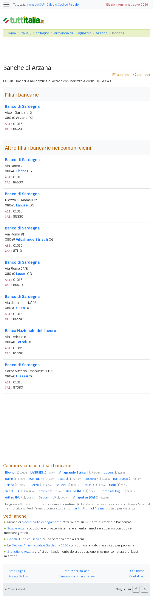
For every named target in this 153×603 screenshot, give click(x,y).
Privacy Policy (18, 576)
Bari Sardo (127, 479)
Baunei (67, 485)
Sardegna (41, 33)
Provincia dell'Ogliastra (72, 33)
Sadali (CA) (19, 491)
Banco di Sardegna (22, 106)
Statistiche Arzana (20, 552)
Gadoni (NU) (54, 497)
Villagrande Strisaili (32, 239)
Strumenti (137, 571)
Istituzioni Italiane (76, 571)
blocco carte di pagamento (42, 522)
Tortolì (21, 342)
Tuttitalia (19, 4)
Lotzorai (97, 479)
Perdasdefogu (118, 491)
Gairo (20, 308)
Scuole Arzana (17, 528)
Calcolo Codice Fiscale (62, 4)
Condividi (141, 75)
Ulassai (22, 376)
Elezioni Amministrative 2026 (127, 4)
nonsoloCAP (36, 4)
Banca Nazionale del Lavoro (30, 330)
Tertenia (49, 491)
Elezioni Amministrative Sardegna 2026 (40, 545)
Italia (24, 33)
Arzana (101, 33)
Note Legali (16, 571)
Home (11, 33)
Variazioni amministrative (77, 576)
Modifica (121, 75)
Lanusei (22, 205)
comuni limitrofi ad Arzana (86, 508)
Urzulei (94, 485)
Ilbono (21, 171)
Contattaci (137, 576)
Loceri (21, 273)
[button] (136, 589)
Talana (16, 485)
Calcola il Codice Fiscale (24, 539)
